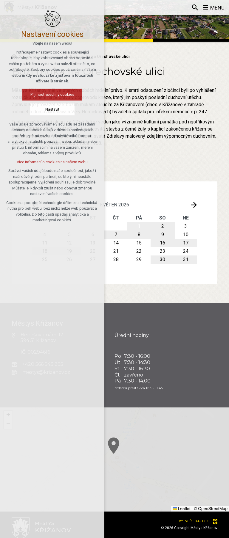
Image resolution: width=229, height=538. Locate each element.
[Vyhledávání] (195, 7)
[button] (153, 470)
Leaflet (182, 508)
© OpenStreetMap (211, 508)
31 (185, 259)
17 (185, 243)
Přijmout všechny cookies (31, 94)
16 (162, 243)
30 (162, 259)
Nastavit (31, 109)
